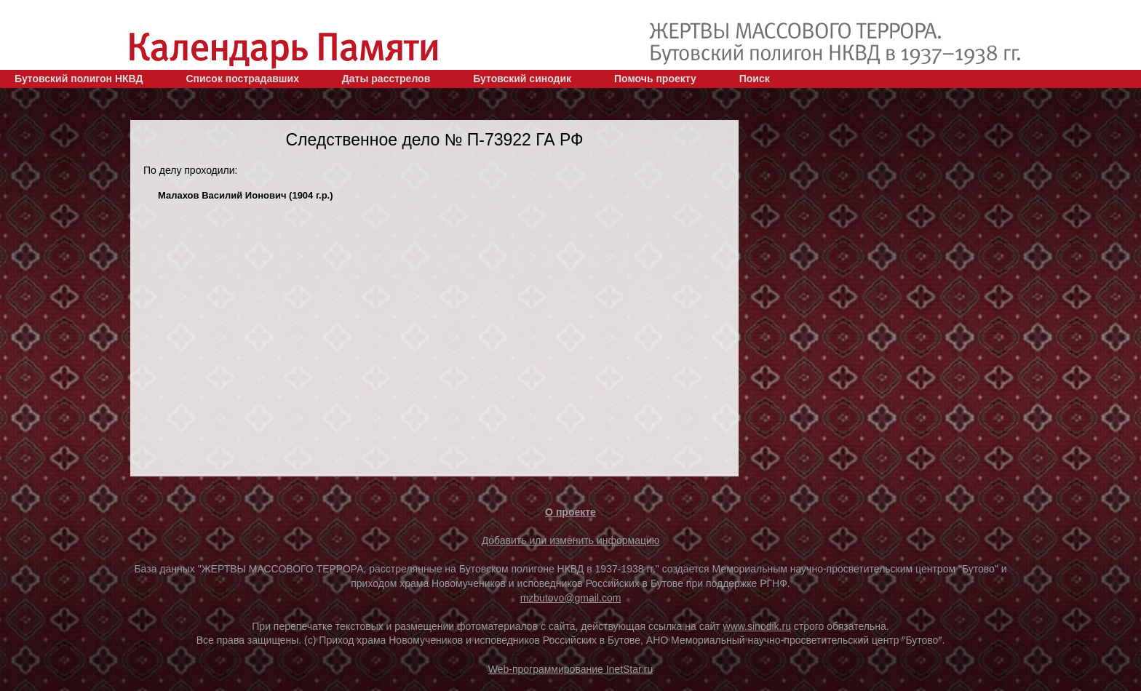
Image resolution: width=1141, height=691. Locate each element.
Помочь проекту (655, 78)
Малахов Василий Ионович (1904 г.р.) (245, 195)
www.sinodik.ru (757, 626)
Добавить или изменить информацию (571, 540)
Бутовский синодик (522, 78)
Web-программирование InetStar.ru (570, 669)
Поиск (754, 78)
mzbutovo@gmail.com (570, 598)
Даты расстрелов (386, 78)
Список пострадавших (242, 78)
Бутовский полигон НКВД (79, 78)
